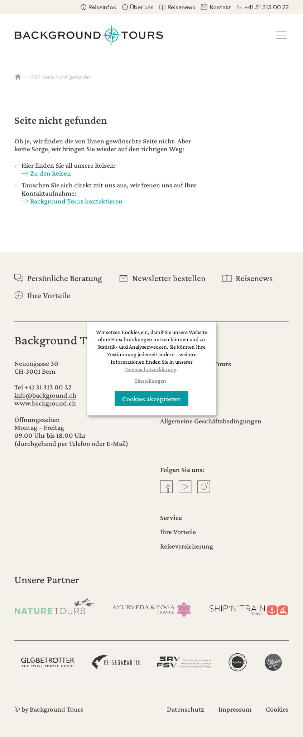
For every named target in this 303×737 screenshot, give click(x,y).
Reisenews (181, 7)
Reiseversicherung (186, 546)
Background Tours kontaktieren (76, 201)
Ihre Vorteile (178, 532)
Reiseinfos (102, 7)
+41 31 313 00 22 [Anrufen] (48, 387)
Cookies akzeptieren (151, 398)
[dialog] (151, 368)
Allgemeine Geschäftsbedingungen (210, 421)
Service (171, 517)
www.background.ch (45, 403)
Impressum (234, 709)
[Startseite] (88, 35)
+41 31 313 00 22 (266, 7)
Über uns (142, 7)
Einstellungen (150, 381)
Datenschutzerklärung (151, 369)
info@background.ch (45, 395)
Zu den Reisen (50, 173)
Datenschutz (185, 709)
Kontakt (220, 7)
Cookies (277, 709)
